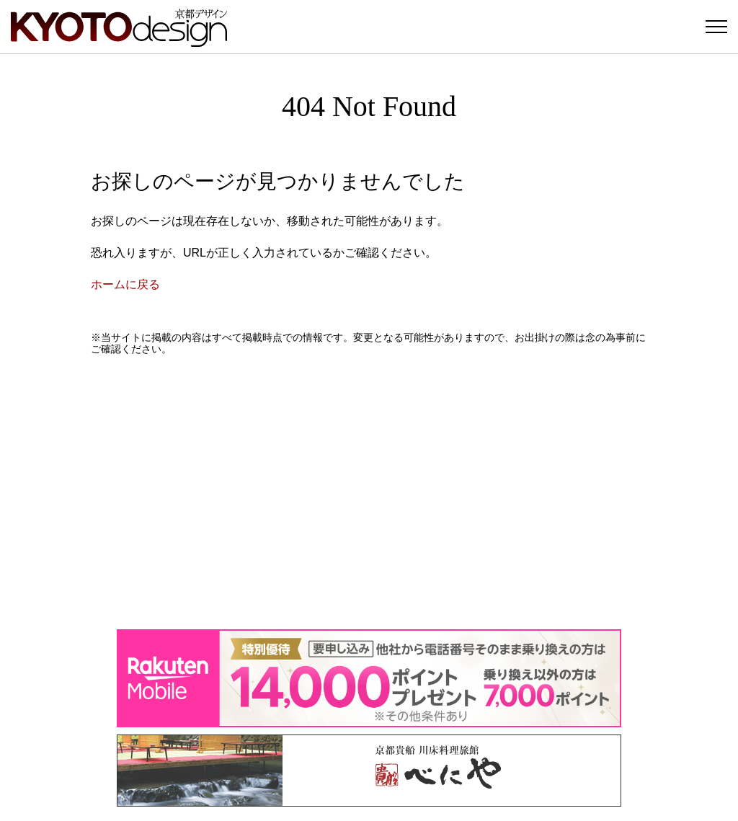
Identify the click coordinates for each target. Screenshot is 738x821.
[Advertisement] (369, 492)
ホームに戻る (125, 284)
